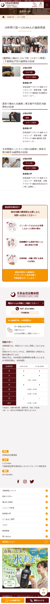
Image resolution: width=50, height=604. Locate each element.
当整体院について (9, 491)
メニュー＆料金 (8, 508)
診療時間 (34, 6)
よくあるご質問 (8, 519)
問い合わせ (6, 536)
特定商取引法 (7, 596)
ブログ (4, 525)
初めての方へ (7, 496)
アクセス (40, 6)
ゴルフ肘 (29, 72)
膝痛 (27, 118)
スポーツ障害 (31, 77)
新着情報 (5, 531)
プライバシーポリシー (25, 596)
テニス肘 (29, 163)
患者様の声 (6, 513)
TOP (43, 593)
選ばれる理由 (7, 502)
